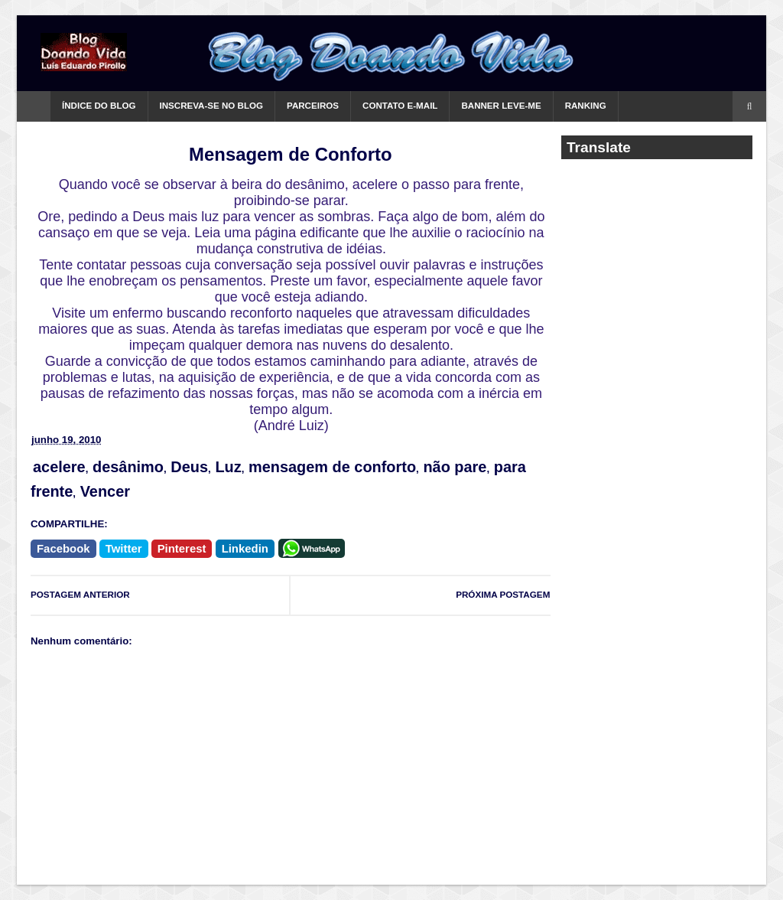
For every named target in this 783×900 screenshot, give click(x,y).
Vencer (105, 491)
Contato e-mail (399, 105)
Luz (228, 466)
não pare (454, 466)
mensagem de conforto (332, 466)
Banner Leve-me (501, 105)
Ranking (585, 105)
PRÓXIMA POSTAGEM (503, 594)
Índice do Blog (99, 105)
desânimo (128, 466)
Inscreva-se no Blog (212, 105)
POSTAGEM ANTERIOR (80, 594)
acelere (59, 466)
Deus (189, 466)
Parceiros (313, 105)
